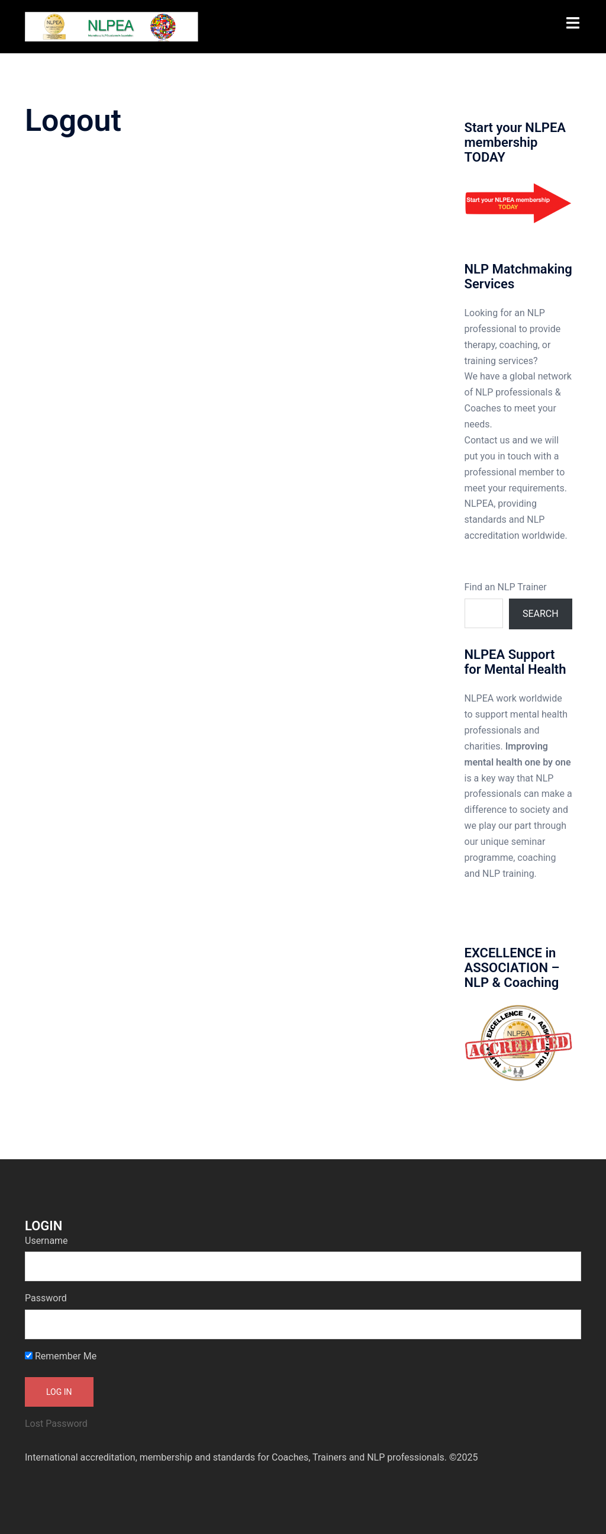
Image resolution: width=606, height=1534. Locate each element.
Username (46, 1240)
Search (541, 613)
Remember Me (60, 1356)
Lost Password (56, 1423)
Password (46, 1298)
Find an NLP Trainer (506, 587)
